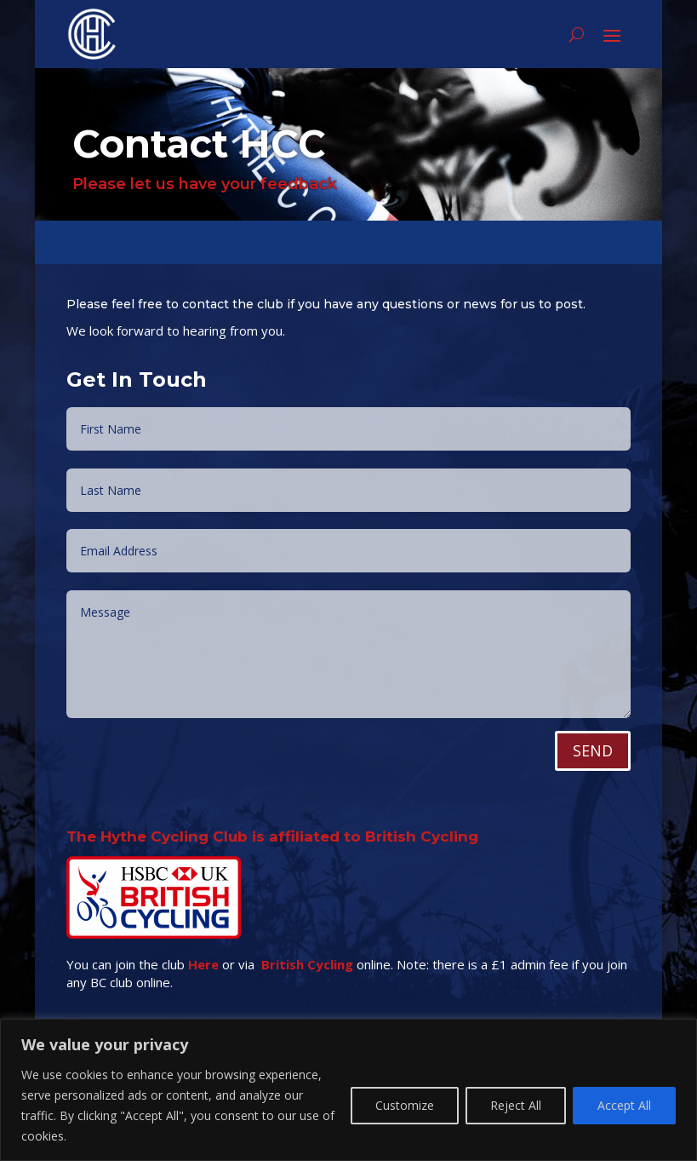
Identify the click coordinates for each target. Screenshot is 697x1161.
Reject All (515, 1105)
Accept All (624, 1105)
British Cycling (307, 973)
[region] (348, 1090)
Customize (404, 1105)
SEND (593, 760)
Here (203, 973)
